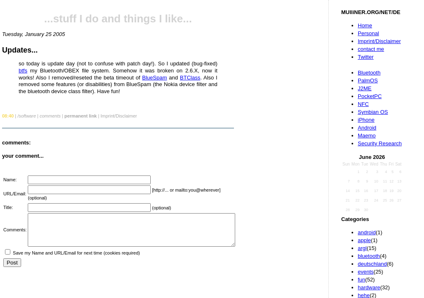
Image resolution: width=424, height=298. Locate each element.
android (367, 232)
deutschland (372, 264)
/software (26, 115)
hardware (369, 287)
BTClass (190, 77)
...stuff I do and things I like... (118, 18)
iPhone (366, 120)
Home (365, 25)
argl (362, 248)
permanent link (80, 115)
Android (367, 128)
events (365, 272)
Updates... (20, 50)
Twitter (365, 57)
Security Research (380, 143)
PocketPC (370, 96)
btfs (23, 70)
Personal (368, 33)
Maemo (367, 135)
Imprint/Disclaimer (379, 41)
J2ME (364, 88)
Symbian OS (373, 112)
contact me (371, 49)
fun (361, 279)
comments (50, 115)
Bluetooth (369, 73)
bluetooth (369, 256)
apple (364, 240)
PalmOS (368, 80)
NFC (363, 104)
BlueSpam (154, 77)
